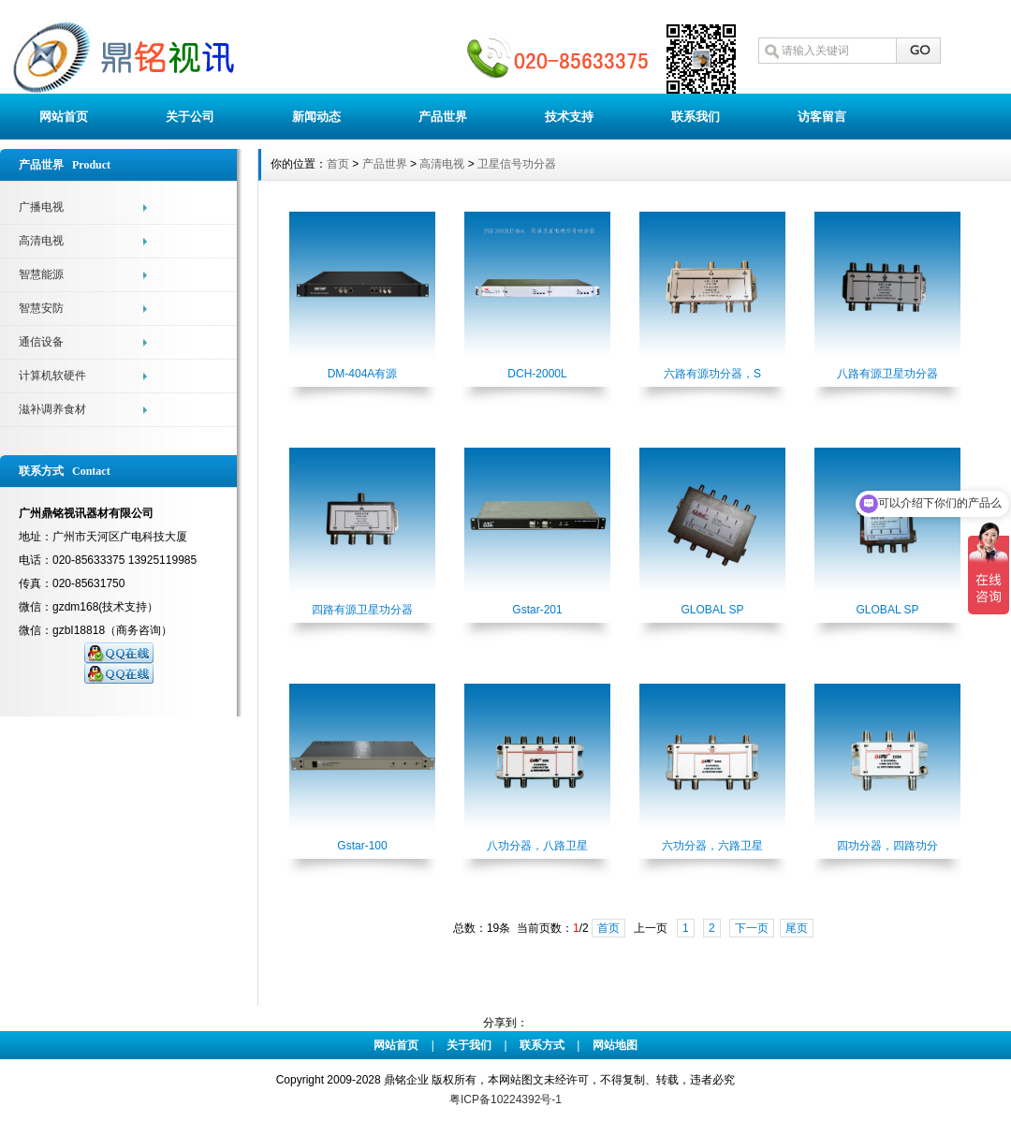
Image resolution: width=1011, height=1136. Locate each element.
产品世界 (442, 117)
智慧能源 (41, 274)
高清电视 (41, 240)
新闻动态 (316, 117)
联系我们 (695, 117)
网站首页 (63, 117)
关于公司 (190, 117)
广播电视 (41, 207)
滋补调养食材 (52, 409)
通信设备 (41, 341)
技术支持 (569, 117)
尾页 (796, 928)
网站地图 (615, 1045)
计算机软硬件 (52, 375)
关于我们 (469, 1045)
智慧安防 (41, 308)
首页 (338, 163)
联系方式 (542, 1045)
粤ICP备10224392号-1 (505, 1099)
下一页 (752, 928)
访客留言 (822, 117)
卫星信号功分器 (516, 163)
